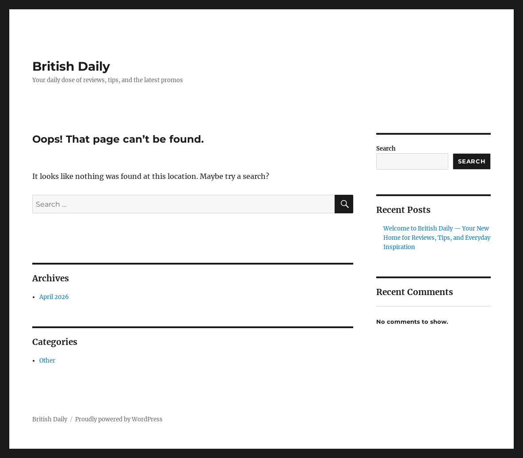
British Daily (71, 66)
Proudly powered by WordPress (119, 419)
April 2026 (54, 297)
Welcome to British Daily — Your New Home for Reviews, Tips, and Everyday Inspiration (436, 238)
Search (386, 148)
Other (47, 360)
